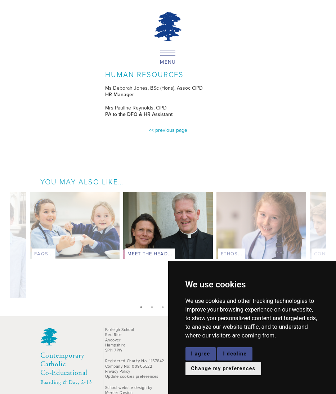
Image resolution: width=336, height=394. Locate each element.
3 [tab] (162, 307)
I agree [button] (200, 354)
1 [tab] (141, 307)
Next (331, 247)
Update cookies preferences (131, 376)
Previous (4, 247)
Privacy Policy (117, 371)
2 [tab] (152, 307)
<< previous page (168, 130)
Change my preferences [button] (223, 368)
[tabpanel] (168, 227)
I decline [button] (235, 354)
